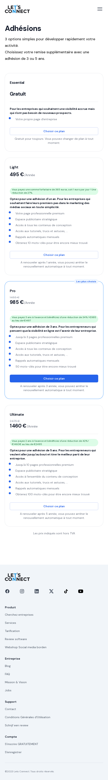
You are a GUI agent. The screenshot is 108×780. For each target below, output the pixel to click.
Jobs (8, 690)
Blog (8, 666)
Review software (16, 639)
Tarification (12, 631)
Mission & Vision (16, 682)
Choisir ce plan (54, 131)
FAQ (7, 674)
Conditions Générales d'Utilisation (27, 717)
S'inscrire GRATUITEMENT (21, 744)
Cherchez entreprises (19, 614)
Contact (10, 709)
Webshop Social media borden (25, 647)
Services (10, 623)
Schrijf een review (16, 725)
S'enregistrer (13, 752)
